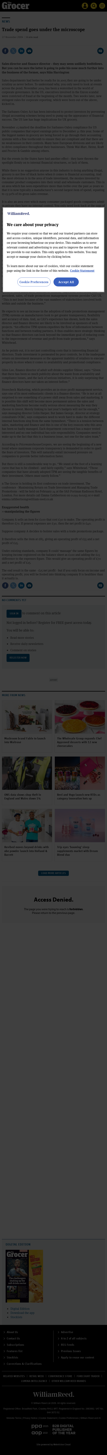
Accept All (66, 282)
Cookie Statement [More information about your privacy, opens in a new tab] (82, 270)
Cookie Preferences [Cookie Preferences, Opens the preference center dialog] (33, 282)
